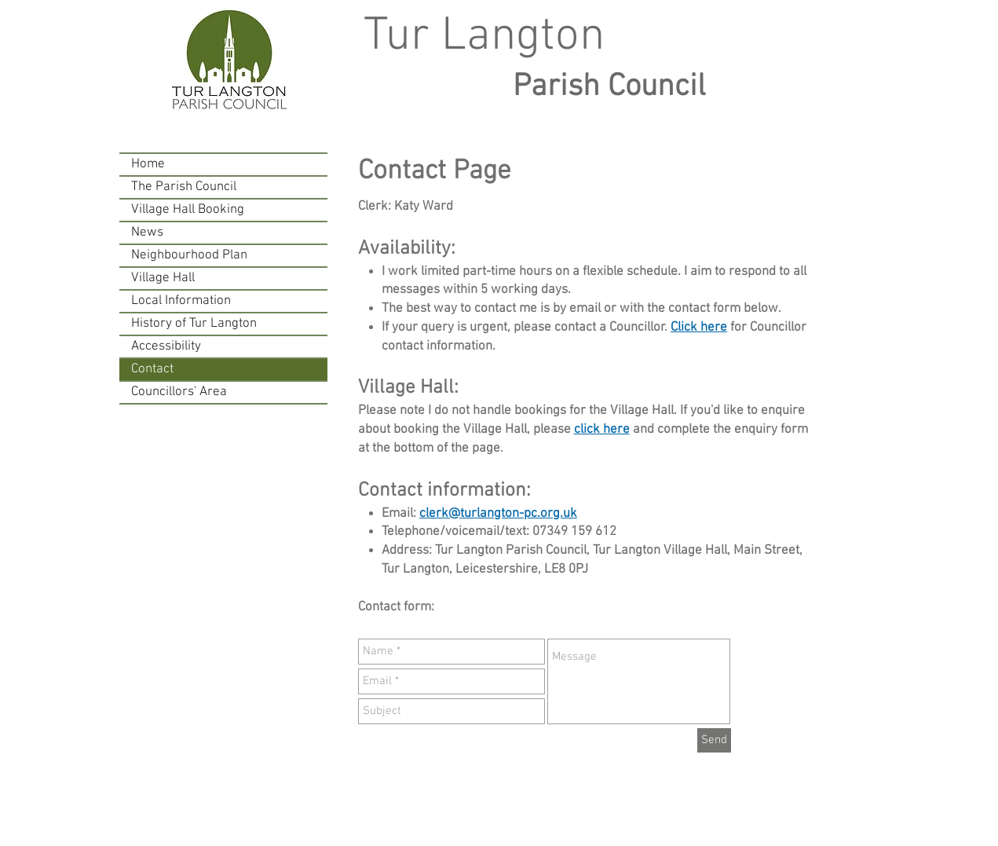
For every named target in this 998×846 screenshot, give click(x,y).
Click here (699, 327)
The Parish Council (183, 187)
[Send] (714, 740)
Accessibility (166, 346)
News (147, 232)
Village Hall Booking (187, 210)
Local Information (181, 301)
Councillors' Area (179, 392)
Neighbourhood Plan (189, 255)
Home (148, 164)
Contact (152, 369)
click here (602, 430)
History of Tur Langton (194, 323)
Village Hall (163, 278)
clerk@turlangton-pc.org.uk (498, 514)
